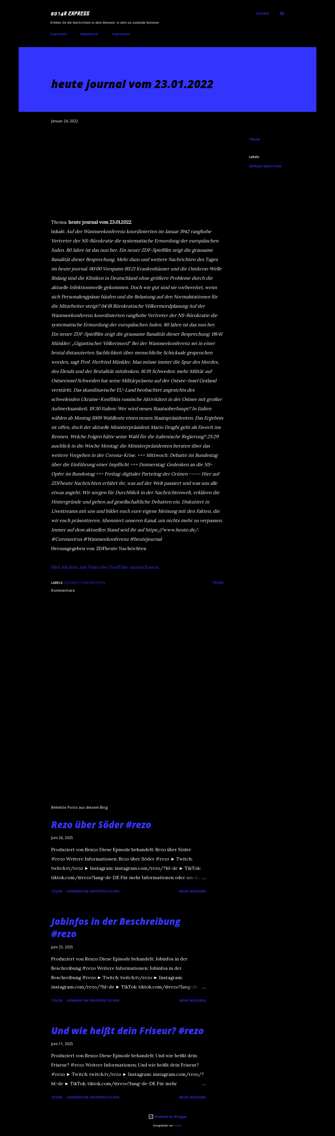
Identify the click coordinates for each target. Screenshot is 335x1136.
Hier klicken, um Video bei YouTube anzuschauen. (105, 567)
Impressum (121, 34)
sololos (178, 1125)
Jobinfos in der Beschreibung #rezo (116, 927)
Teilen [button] (254, 139)
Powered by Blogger (167, 1116)
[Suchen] (262, 13)
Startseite (58, 34)
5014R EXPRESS (69, 13)
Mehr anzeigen (192, 891)
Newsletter (89, 34)
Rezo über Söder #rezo (101, 824)
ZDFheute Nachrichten (265, 166)
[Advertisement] (129, 746)
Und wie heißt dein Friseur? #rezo (127, 1030)
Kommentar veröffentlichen (93, 891)
